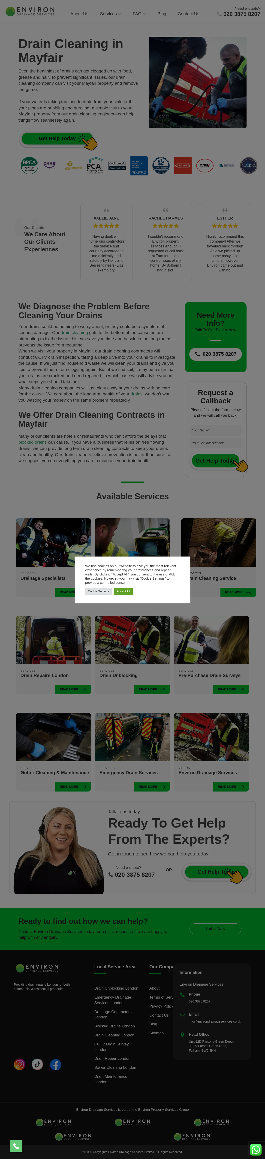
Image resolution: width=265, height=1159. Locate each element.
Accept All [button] (123, 591)
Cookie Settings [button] (98, 591)
